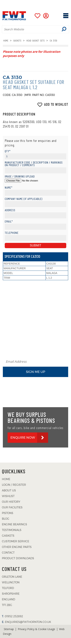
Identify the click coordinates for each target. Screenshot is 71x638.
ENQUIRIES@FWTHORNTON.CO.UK (28, 622)
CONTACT (8, 552)
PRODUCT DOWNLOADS (18, 558)
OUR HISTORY (11, 501)
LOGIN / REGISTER (14, 485)
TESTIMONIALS (11, 530)
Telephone (12, 233)
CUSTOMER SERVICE (15, 541)
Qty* (8, 151)
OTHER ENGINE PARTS (17, 547)
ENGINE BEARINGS (14, 524)
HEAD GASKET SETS (36, 41)
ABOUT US (9, 490)
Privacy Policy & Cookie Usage (36, 629)
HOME (5, 41)
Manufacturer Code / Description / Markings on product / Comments (34, 164)
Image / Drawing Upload (20, 176)
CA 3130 (53, 41)
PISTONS (7, 513)
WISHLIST (8, 496)
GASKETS (17, 41)
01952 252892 (42, 3)
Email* (9, 221)
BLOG (5, 518)
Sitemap (9, 629)
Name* (8, 187)
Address (10, 210)
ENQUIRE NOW (22, 437)
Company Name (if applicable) (23, 199)
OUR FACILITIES (12, 507)
